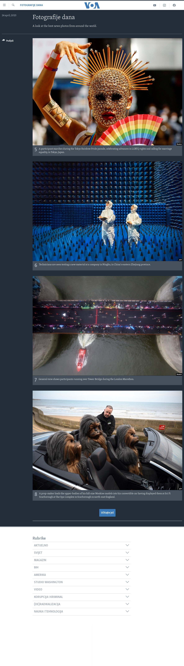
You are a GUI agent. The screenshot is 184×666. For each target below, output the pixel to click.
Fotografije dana (31, 5)
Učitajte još (107, 512)
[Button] (8, 41)
